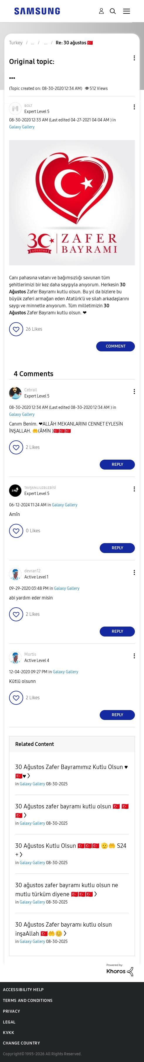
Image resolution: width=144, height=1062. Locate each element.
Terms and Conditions (28, 1000)
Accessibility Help (23, 989)
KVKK (8, 1032)
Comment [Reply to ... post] (116, 346)
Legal (9, 1022)
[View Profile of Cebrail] (30, 390)
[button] (124, 106)
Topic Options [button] (124, 57)
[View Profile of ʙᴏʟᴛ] (28, 105)
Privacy (11, 1011)
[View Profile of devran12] (32, 571)
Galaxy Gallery (22, 127)
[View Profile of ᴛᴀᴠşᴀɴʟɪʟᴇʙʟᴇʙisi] (40, 487)
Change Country (21, 1043)
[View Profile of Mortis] (30, 654)
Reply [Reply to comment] (117, 464)
